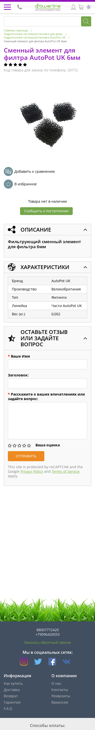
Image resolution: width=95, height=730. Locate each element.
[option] (48, 120)
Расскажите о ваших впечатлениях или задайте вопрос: (46, 396)
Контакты (59, 689)
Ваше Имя (19, 356)
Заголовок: (18, 375)
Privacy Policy (32, 471)
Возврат (11, 696)
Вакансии (59, 702)
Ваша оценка (47, 445)
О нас (56, 683)
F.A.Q (8, 708)
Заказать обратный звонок (47, 642)
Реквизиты (60, 696)
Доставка (12, 689)
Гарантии (12, 702)
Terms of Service (66, 471)
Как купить (13, 683)
